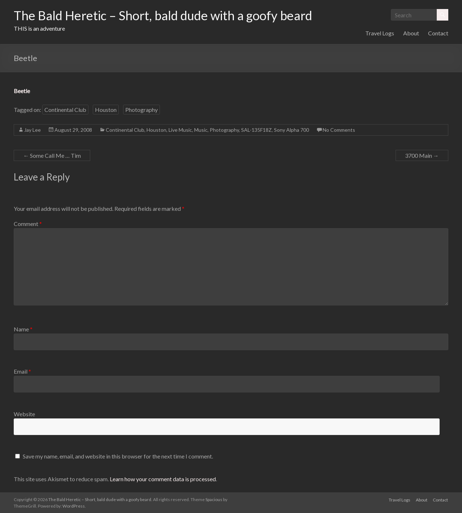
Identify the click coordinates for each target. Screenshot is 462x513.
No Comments (339, 130)
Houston (106, 109)
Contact (438, 33)
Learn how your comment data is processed (163, 478)
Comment (28, 223)
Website (24, 413)
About (411, 33)
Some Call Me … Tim (52, 155)
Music (201, 130)
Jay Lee (32, 130)
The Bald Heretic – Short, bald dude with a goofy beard (168, 15)
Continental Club (65, 109)
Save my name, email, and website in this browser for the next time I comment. (118, 456)
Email (22, 371)
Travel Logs (379, 33)
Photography (141, 109)
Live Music (180, 130)
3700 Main (422, 155)
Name (23, 329)
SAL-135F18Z (256, 130)
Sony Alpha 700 (291, 130)
